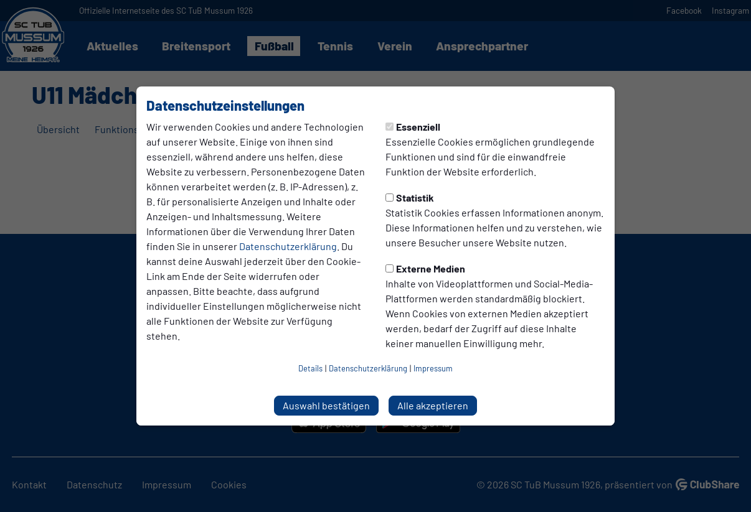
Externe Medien (425, 268)
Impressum (433, 368)
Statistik (409, 197)
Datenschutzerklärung (288, 246)
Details (310, 368)
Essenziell (412, 127)
